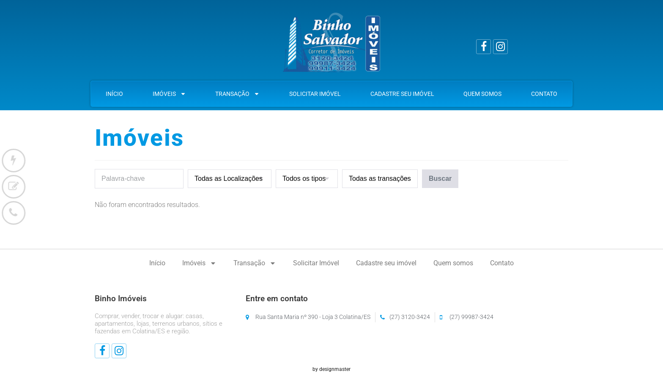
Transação (237, 94)
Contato (544, 93)
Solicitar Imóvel (315, 93)
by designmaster (331, 369)
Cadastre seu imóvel (402, 93)
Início (114, 93)
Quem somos (482, 93)
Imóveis (169, 94)
